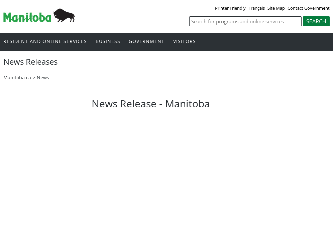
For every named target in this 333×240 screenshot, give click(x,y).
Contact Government (309, 8)
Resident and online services (45, 41)
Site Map (276, 8)
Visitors (184, 41)
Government (146, 41)
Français (256, 8)
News (43, 77)
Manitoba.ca (17, 77)
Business (108, 41)
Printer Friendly (230, 8)
